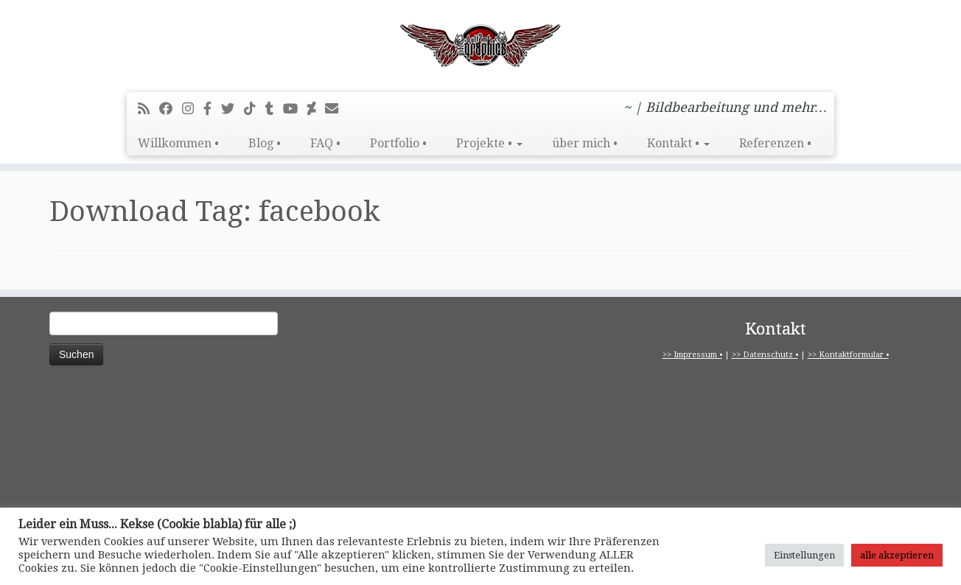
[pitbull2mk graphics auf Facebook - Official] (212, 108)
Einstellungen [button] (804, 555)
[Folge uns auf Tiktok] (254, 108)
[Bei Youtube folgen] (295, 108)
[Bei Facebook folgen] (170, 108)
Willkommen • (178, 143)
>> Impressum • (692, 355)
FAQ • (325, 143)
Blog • (264, 143)
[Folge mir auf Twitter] (232, 108)
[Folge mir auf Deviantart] (316, 108)
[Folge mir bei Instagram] (192, 108)
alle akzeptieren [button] (897, 555)
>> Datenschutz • (765, 355)
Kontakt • (678, 143)
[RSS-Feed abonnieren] (148, 108)
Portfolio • (398, 143)
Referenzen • (775, 143)
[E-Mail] (336, 108)
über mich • (585, 143)
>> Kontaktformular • (848, 355)
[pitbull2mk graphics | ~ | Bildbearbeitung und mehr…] (480, 44)
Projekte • (489, 143)
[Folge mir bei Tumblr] (274, 108)
